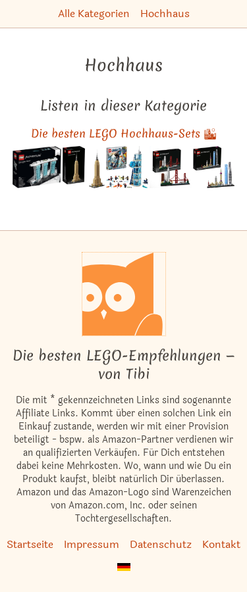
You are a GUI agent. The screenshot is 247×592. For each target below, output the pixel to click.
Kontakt (221, 544)
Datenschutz (161, 544)
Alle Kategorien (94, 13)
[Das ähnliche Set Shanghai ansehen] (214, 167)
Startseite (30, 544)
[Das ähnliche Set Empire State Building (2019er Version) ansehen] (84, 167)
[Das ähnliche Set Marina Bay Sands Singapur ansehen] (37, 167)
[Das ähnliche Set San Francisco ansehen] (171, 167)
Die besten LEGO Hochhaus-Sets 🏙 (124, 133)
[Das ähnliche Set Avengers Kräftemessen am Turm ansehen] (127, 167)
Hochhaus (165, 13)
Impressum (91, 544)
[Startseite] (124, 294)
